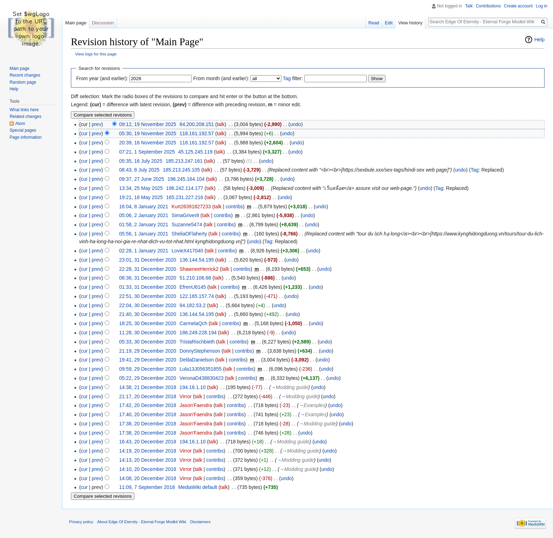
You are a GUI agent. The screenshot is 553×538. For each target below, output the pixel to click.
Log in (541, 6)
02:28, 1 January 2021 (143, 250)
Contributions (488, 6)
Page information (26, 137)
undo (295, 124)
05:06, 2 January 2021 (143, 215)
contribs (234, 206)
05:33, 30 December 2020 (147, 342)
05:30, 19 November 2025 (147, 133)
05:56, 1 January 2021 (143, 234)
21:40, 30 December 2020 (147, 314)
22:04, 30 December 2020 (147, 305)
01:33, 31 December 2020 (147, 287)
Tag (287, 78)
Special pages (23, 130)
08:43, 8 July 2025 (139, 170)
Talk (469, 6)
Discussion (103, 22)
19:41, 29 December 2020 (147, 360)
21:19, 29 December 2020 (147, 351)
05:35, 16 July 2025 (140, 161)
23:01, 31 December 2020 (147, 260)
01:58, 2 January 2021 (143, 224)
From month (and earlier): (221, 78)
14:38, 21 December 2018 (147, 387)
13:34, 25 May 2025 (141, 188)
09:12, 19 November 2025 (147, 124)
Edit (389, 22)
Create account (518, 6)
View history (410, 22)
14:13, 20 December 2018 (147, 460)
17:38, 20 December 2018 (147, 423)
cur (84, 133)
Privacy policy (81, 522)
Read (374, 22)
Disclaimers (200, 522)
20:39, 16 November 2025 (147, 142)
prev (96, 124)
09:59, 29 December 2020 (147, 369)
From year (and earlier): (102, 78)
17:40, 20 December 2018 (147, 414)
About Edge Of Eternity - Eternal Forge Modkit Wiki (141, 522)
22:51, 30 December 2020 (147, 296)
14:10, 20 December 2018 (147, 469)
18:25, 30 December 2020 (147, 323)
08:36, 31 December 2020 (147, 278)
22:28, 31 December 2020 (147, 269)
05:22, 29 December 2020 (147, 378)
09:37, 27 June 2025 (141, 179)
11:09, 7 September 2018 (147, 487)
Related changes (25, 116)
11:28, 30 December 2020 (147, 332)
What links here (24, 109)
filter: (293, 78)
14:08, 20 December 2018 (147, 478)
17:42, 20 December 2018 (147, 405)
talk (221, 124)
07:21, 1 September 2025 (147, 152)
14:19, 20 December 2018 (147, 451)
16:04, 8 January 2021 (143, 206)
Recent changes (25, 75)
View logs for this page (96, 54)
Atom (20, 123)
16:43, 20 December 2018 (147, 441)
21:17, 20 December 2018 (147, 396)
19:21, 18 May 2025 (141, 197)
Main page (75, 22)
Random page (23, 82)
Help (539, 39)
